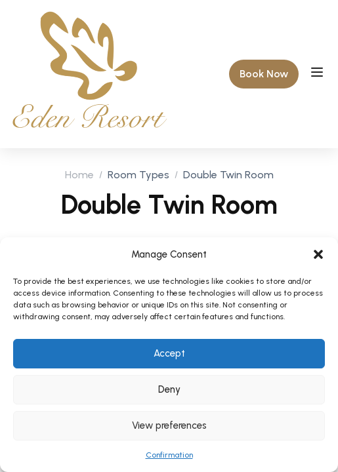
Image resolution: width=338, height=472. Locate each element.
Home (79, 174)
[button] (318, 254)
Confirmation (169, 455)
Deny (169, 389)
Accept (169, 353)
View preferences (169, 425)
